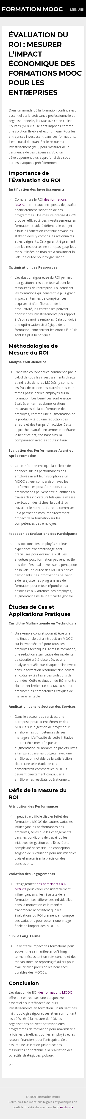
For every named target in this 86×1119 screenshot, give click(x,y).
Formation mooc (32, 9)
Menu (75, 9)
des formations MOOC (55, 992)
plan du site (65, 1107)
